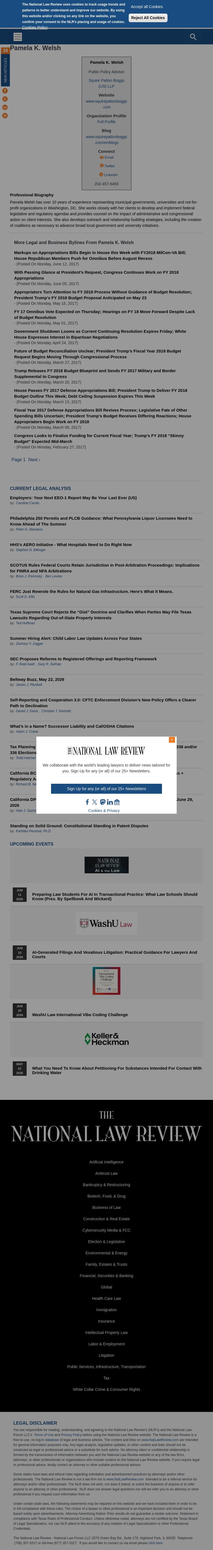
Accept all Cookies (147, 6)
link (110, 802)
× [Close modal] (172, 739)
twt (95, 802)
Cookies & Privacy (104, 810)
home (117, 802)
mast (103, 802)
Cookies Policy (35, 27)
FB (87, 802)
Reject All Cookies (148, 18)
